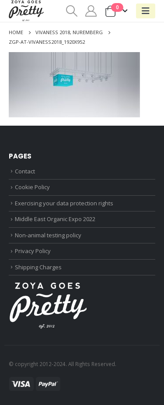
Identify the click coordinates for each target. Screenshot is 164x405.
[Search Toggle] (71, 11)
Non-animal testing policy (48, 235)
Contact (25, 171)
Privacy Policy (33, 251)
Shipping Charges (38, 267)
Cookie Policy (32, 187)
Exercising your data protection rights (64, 203)
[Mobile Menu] (145, 11)
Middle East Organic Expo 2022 (55, 219)
